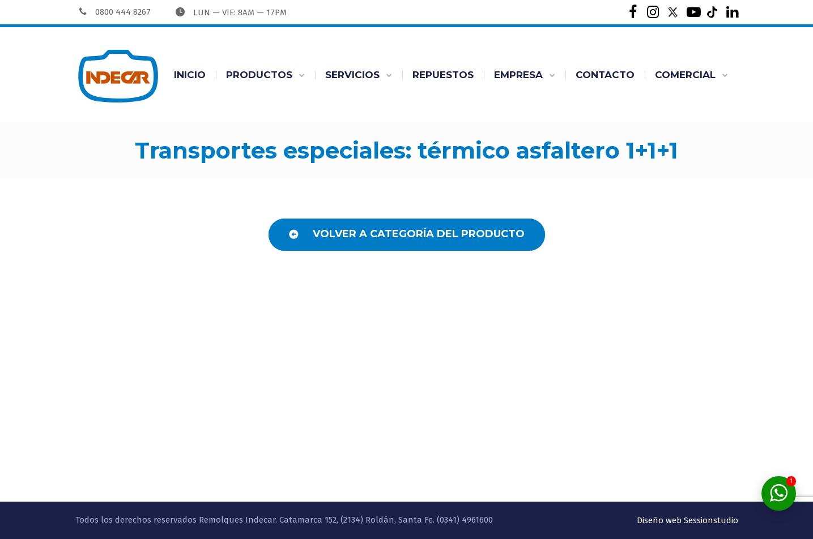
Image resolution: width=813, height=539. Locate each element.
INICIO (190, 74)
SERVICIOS (352, 74)
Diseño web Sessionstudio (687, 520)
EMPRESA (518, 74)
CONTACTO (605, 74)
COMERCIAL (685, 74)
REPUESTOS (443, 74)
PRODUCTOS (259, 74)
